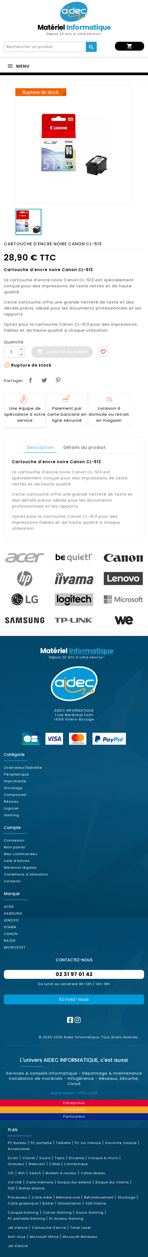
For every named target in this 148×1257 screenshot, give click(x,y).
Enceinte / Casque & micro (93, 1158)
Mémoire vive (68, 1197)
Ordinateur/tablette (23, 767)
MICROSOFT (15, 947)
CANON (11, 933)
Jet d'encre (18, 1227)
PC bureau (17, 1143)
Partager (30, 380)
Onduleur (16, 1164)
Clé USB (15, 1182)
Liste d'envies (17, 860)
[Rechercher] (45, 47)
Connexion (14, 840)
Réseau (11, 801)
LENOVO (11, 920)
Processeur (18, 1197)
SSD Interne (96, 1203)
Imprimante (15, 781)
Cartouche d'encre (49, 1227)
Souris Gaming (90, 1212)
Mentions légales (20, 867)
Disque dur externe (74, 1182)
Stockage (13, 787)
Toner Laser (80, 1227)
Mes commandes (20, 853)
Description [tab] (40, 447)
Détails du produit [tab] (84, 447)
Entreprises (74, 1102)
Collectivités (74, 1109)
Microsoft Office (44, 1237)
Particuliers (74, 1116)
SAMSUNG (13, 913)
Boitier (48, 1203)
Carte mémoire (39, 1182)
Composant (15, 794)
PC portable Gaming (26, 1218)
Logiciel (11, 808)
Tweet (44, 380)
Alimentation (69, 1203)
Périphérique (16, 774)
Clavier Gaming (57, 1212)
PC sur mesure (88, 1143)
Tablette (63, 1143)
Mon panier (15, 847)
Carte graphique (23, 1203)
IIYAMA (10, 927)
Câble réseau (93, 1173)
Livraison (12, 881)
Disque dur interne (112, 1182)
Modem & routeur (61, 1173)
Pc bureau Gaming (66, 1218)
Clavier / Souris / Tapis (43, 1158)
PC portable (41, 1143)
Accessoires (19, 1149)
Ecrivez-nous (74, 999)
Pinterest (58, 380)
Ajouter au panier (62, 352)
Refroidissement (99, 1197)
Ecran (13, 1158)
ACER (9, 906)
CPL (11, 1173)
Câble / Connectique (68, 1164)
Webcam (37, 1164)
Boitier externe (31, 1188)
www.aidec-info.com (74, 1093)
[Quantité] (11, 352)
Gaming (11, 815)
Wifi (21, 1173)
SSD (11, 1188)
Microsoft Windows (80, 1237)
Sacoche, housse (121, 1143)
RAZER (10, 940)
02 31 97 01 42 (74, 974)
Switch (35, 1173)
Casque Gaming (23, 1212)
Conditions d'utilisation (26, 874)
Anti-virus (17, 1237)
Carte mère (42, 1197)
